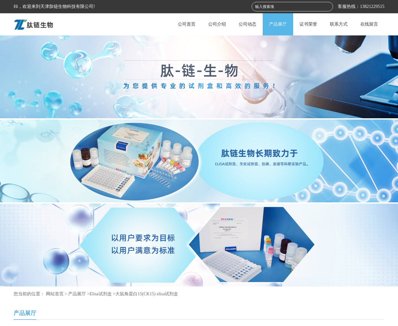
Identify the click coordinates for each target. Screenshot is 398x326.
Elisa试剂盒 (101, 294)
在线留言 (369, 24)
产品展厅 (278, 24)
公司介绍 (217, 24)
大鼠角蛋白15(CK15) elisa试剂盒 (146, 294)
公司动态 (247, 24)
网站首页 (55, 294)
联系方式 (339, 24)
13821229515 (372, 6)
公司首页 (187, 24)
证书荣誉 (308, 24)
